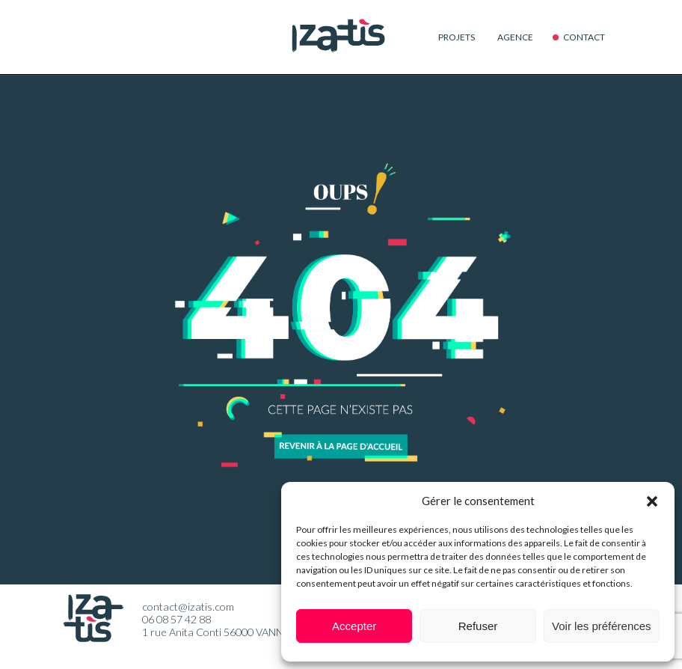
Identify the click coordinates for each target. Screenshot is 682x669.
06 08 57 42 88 (176, 619)
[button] (652, 500)
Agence (515, 37)
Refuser (478, 626)
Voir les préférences (601, 626)
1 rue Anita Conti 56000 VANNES (218, 632)
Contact (584, 37)
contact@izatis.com (188, 606)
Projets (456, 37)
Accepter (354, 626)
